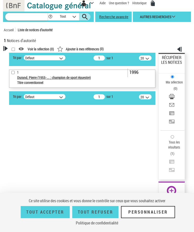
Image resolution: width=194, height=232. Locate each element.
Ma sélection (174, 82)
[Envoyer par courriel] (172, 106)
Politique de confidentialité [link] (97, 223)
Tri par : (18, 57)
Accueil (9, 29)
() (80, 48)
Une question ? (119, 3)
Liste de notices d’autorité (35, 29)
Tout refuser (95, 212)
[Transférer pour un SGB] (172, 123)
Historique (139, 3)
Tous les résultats (174, 145)
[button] (50, 16)
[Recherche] (26, 16)
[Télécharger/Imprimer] (172, 98)
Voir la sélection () (41, 49)
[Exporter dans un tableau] (172, 114)
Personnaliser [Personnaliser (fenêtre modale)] (148, 212)
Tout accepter (45, 212)
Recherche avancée (113, 16)
